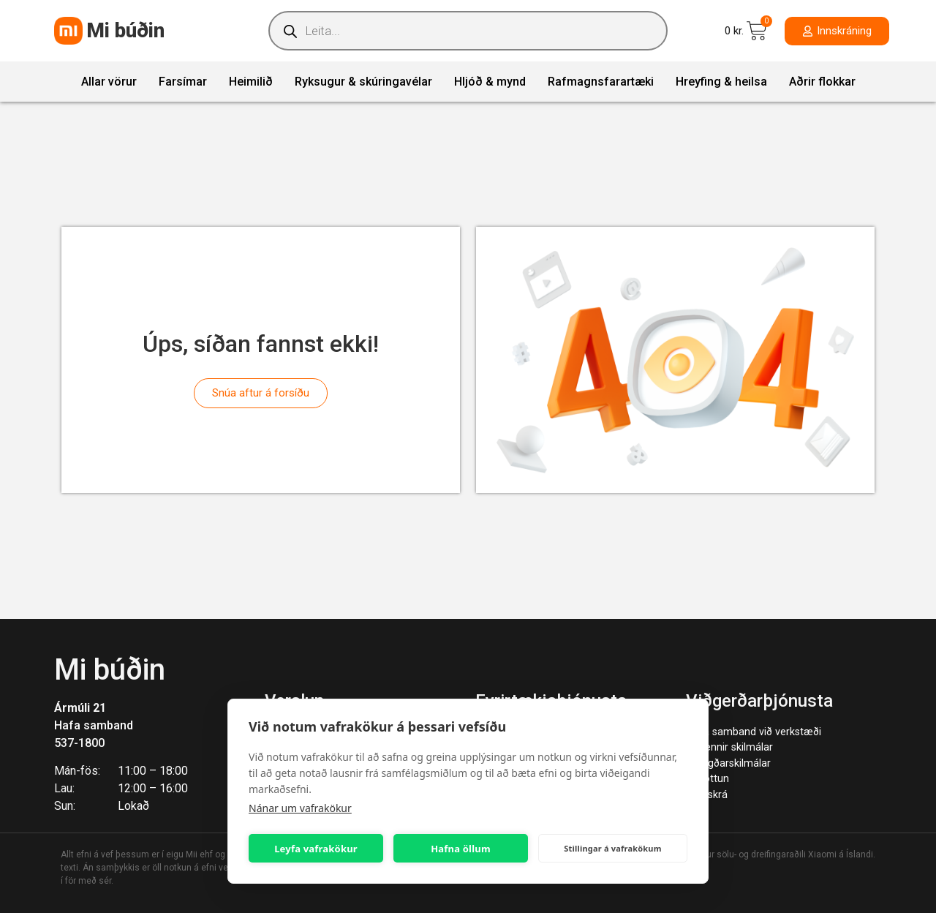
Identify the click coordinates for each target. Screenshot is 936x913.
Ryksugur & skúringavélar (363, 82)
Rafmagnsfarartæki (601, 82)
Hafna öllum (461, 848)
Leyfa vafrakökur (316, 848)
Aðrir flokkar (822, 82)
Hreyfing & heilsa (721, 82)
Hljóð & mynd (490, 82)
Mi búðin (125, 30)
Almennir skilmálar (729, 747)
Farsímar (183, 82)
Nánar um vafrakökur (300, 808)
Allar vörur (109, 82)
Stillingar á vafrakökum (612, 848)
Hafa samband (93, 725)
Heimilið (251, 82)
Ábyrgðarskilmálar (728, 763)
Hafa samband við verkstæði (753, 732)
